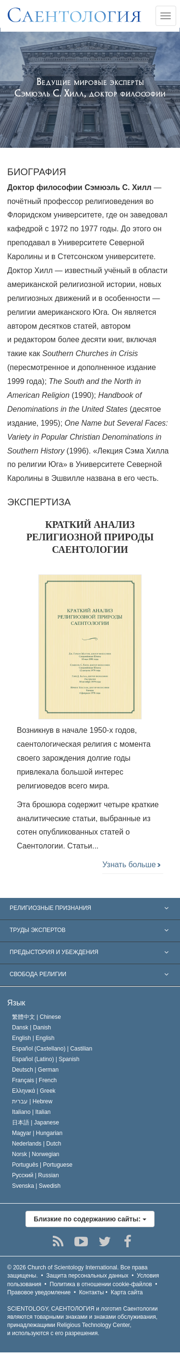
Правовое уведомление (39, 1292)
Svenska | (36, 1186)
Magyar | (37, 1133)
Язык (16, 1003)
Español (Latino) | (46, 1059)
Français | (34, 1080)
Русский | (35, 1175)
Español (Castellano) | (52, 1048)
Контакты (91, 1292)
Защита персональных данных (87, 1275)
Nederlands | (36, 1143)
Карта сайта (127, 1292)
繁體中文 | (36, 1017)
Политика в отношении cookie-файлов (101, 1284)
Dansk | (31, 1027)
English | (33, 1038)
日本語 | (35, 1122)
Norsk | (36, 1154)
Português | (42, 1164)
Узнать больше (131, 864)
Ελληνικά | (34, 1090)
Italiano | (31, 1112)
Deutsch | (35, 1069)
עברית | (32, 1101)
